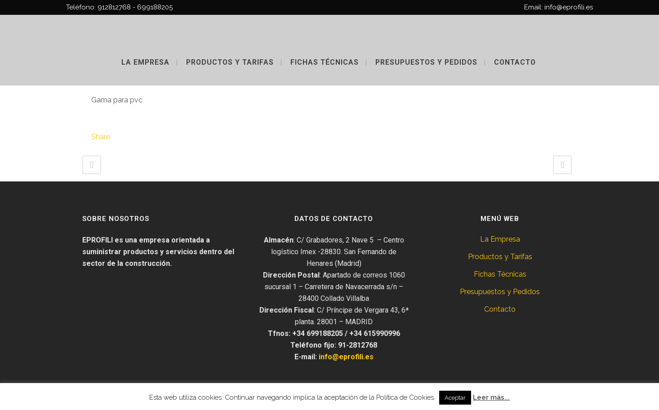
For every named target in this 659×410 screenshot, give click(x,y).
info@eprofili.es (346, 357)
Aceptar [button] (455, 397)
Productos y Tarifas (500, 256)
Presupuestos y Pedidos (500, 291)
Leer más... (491, 397)
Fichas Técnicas (500, 274)
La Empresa (500, 239)
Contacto (500, 309)
